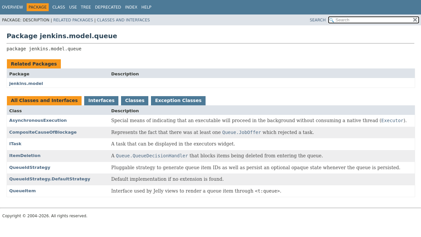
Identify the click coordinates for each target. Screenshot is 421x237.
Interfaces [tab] (101, 100)
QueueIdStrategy (29, 167)
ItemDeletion (24, 155)
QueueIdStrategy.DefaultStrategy (49, 178)
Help (146, 7)
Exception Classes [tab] (178, 100)
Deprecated (108, 7)
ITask (15, 143)
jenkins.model (26, 83)
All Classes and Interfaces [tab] (44, 100)
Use (73, 7)
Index (131, 7)
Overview (12, 7)
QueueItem (22, 190)
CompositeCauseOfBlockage (43, 132)
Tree (86, 7)
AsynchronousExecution (38, 120)
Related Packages (73, 20)
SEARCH (318, 20)
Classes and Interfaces (123, 20)
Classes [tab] (134, 100)
